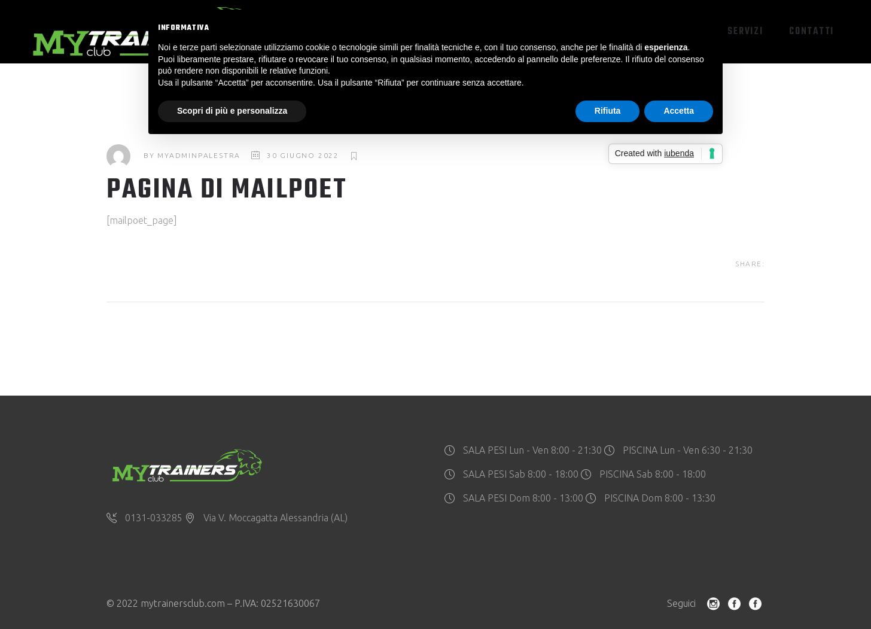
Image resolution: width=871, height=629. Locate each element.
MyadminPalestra (198, 155)
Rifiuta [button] (608, 111)
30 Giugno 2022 (303, 155)
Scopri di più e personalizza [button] (232, 111)
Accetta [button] (678, 111)
